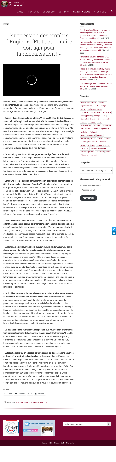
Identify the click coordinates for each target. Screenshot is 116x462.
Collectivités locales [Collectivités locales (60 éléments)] (95, 109)
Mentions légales (59, 443)
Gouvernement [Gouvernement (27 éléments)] (86, 126)
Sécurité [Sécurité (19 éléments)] (103, 142)
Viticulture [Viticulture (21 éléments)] (84, 155)
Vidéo (46, 402)
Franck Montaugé (16, 2)
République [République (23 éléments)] (85, 139)
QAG (41, 402)
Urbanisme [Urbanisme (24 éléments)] (100, 152)
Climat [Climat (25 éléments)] (83, 109)
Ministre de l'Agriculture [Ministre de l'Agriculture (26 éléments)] (101, 129)
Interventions (34, 402)
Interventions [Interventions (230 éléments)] (85, 129)
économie (19, 402)
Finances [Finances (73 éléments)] (92, 122)
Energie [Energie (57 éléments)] (92, 119)
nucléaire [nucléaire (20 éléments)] (84, 132)
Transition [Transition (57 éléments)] (84, 148)
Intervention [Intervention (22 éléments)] (107, 126)
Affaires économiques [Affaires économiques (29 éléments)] (88, 103)
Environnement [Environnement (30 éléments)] (103, 119)
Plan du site (70, 443)
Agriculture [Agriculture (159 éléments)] (102, 103)
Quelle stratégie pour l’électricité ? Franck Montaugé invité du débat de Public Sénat (96, 86)
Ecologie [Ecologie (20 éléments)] (97, 116)
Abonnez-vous (88, 198)
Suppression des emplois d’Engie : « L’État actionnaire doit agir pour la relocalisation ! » (39, 44)
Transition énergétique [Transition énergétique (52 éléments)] (98, 148)
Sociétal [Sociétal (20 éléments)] (107, 139)
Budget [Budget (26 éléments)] (103, 106)
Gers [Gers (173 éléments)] (99, 122)
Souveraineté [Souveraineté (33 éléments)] (93, 142)
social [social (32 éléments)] (100, 139)
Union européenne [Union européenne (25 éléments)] (87, 152)
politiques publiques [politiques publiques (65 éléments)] (88, 135)
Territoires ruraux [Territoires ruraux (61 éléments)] (103, 145)
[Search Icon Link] (112, 11)
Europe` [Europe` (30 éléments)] (83, 122)
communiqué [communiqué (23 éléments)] (95, 112)
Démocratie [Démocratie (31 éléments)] (107, 112)
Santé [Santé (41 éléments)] (93, 139)
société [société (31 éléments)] (83, 142)
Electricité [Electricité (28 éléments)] (84, 119)
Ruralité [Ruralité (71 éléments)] (100, 135)
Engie (26, 402)
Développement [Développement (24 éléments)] (86, 116)
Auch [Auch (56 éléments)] (96, 106)
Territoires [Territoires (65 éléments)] (90, 145)
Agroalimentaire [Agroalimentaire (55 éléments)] (86, 106)
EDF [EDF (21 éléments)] (104, 116)
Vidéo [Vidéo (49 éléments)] (108, 152)
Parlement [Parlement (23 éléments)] (93, 132)
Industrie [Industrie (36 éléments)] (97, 126)
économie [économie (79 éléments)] (94, 155)
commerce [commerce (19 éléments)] (84, 112)
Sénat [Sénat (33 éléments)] (83, 145)
